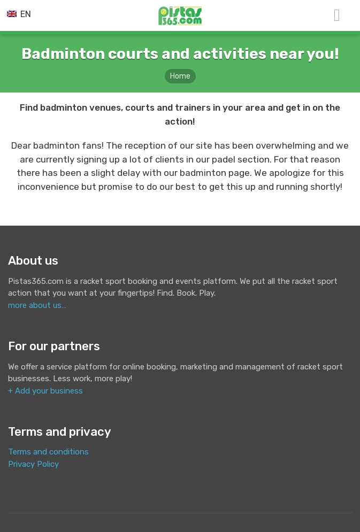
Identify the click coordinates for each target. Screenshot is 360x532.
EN (19, 14)
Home (180, 76)
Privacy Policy (33, 464)
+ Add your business (45, 391)
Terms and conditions (48, 452)
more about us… (37, 305)
